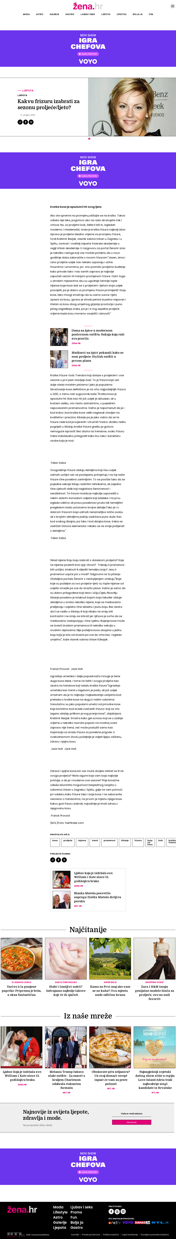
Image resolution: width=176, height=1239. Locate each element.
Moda (26, 14)
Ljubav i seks (88, 14)
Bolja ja (138, 14)
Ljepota (105, 14)
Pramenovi (109, 840)
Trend (95, 840)
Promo (76, 1212)
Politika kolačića (111, 1235)
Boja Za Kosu (150, 842)
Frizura (138, 840)
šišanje (125, 840)
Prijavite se (131, 1122)
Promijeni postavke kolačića (154, 1235)
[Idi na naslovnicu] (88, 9)
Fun (151, 14)
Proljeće (67, 840)
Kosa (55, 840)
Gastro (69, 14)
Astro (39, 14)
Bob (160, 840)
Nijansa (82, 840)
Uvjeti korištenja (130, 1235)
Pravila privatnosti (91, 1235)
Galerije (54, 14)
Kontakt (75, 1235)
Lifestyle (121, 14)
